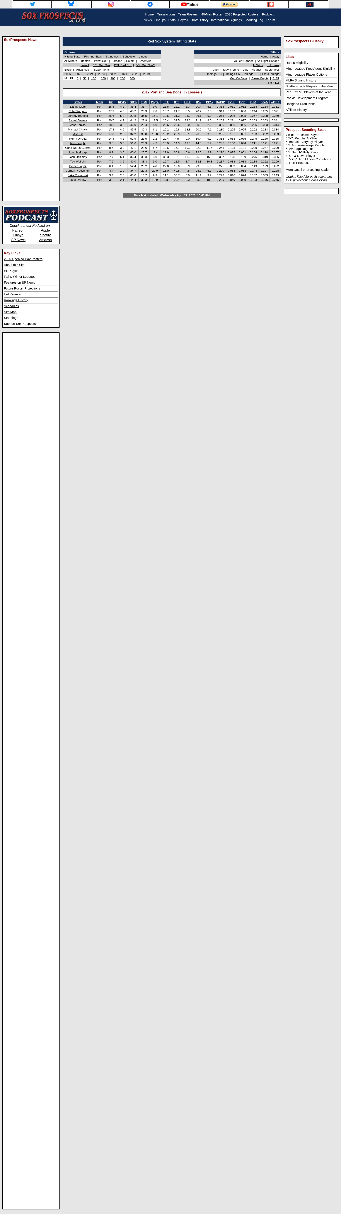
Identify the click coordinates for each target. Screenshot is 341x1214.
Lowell (84, 65)
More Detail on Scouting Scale (307, 169)
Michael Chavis (78, 129)
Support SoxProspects (20, 323)
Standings (11, 318)
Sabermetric (102, 69)
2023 (101, 74)
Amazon (45, 240)
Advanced (82, 69)
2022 (112, 74)
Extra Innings (270, 74)
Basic (68, 69)
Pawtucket (100, 61)
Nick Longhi (77, 143)
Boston (85, 61)
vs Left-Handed (244, 61)
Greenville (145, 61)
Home (264, 56)
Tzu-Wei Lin (78, 161)
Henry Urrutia (77, 138)
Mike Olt (78, 134)
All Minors (70, 61)
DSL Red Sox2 (145, 65)
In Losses (273, 65)
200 (113, 78)
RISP (276, 78)
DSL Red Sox (122, 65)
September (272, 69)
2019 (146, 74)
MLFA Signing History (301, 80)
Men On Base (238, 78)
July (245, 69)
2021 (124, 74)
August (256, 69)
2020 (135, 74)
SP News (18, 240)
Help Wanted (13, 294)
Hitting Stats (72, 56)
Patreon (18, 230)
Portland (116, 61)
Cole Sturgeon (77, 111)
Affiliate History (296, 110)
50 (85, 78)
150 (103, 78)
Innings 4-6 (232, 74)
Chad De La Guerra (77, 147)
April (216, 69)
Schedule (129, 56)
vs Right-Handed (268, 61)
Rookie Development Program (307, 98)
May (226, 69)
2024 (90, 74)
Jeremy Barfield (78, 115)
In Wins (258, 65)
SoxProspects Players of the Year (309, 86)
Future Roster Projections (22, 288)
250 (122, 78)
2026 (67, 74)
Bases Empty (260, 78)
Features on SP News (19, 282)
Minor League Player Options (306, 74)
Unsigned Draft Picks (300, 104)
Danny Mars (78, 106)
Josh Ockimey (78, 157)
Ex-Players (11, 271)
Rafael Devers (78, 120)
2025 (79, 74)
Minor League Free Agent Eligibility (310, 68)
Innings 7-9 (251, 74)
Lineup (143, 56)
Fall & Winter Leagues (19, 276)
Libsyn (18, 235)
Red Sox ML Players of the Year (308, 92)
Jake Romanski (78, 175)
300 (132, 78)
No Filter (273, 82)
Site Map (10, 312)
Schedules (11, 306)
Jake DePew (78, 179)
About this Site (14, 265)
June (236, 69)
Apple (45, 230)
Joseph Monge (77, 152)
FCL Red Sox (101, 65)
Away (275, 56)
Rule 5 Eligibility (297, 62)
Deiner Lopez (77, 166)
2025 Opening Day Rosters (23, 259)
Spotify (45, 235)
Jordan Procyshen (77, 170)
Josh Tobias (77, 125)
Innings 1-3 (214, 74)
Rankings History (16, 300)
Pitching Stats (93, 56)
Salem (130, 61)
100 (93, 78)
